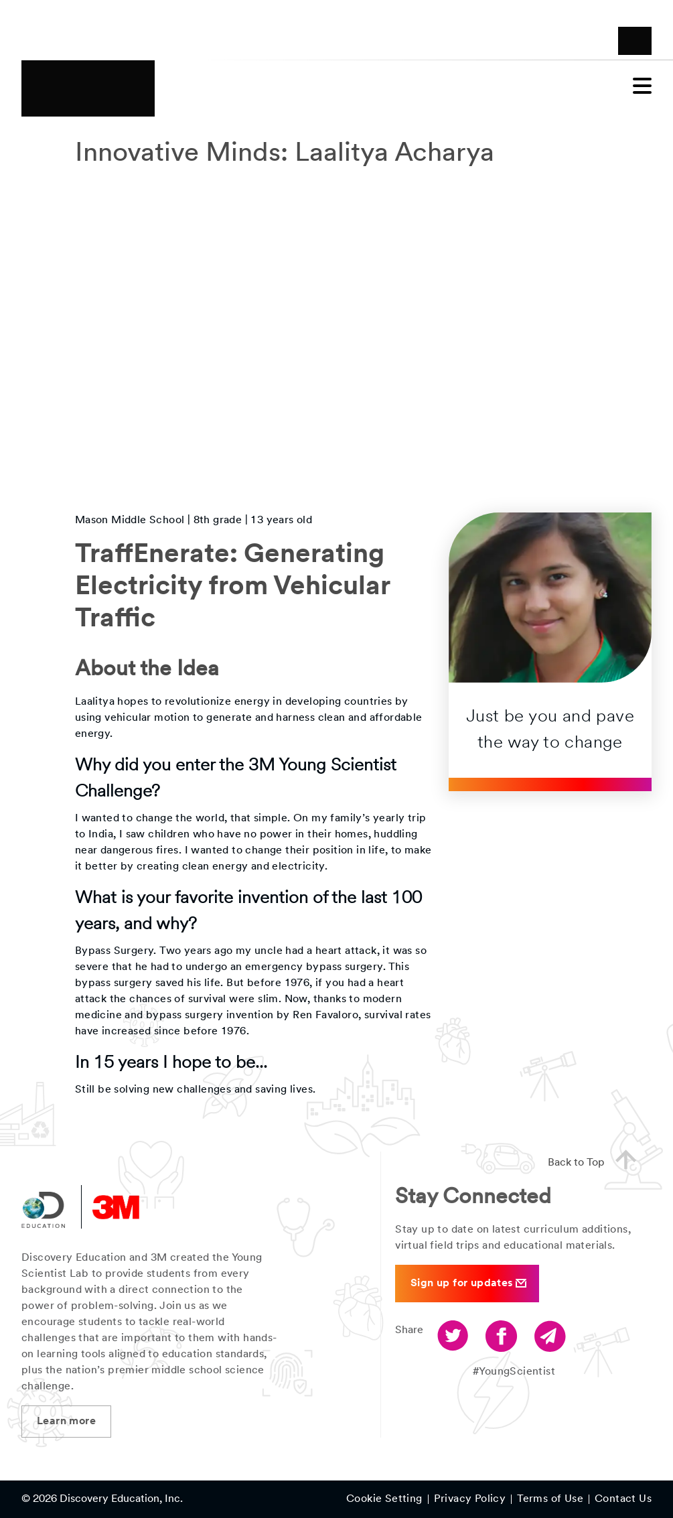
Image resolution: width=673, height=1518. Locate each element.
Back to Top (598, 1161)
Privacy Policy (470, 1499)
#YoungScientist (514, 1372)
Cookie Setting (384, 1499)
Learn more (66, 1421)
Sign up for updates (468, 1283)
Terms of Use (550, 1499)
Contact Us (623, 1499)
